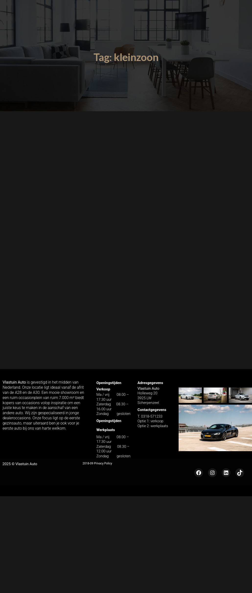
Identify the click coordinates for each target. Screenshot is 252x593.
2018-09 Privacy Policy (97, 463)
